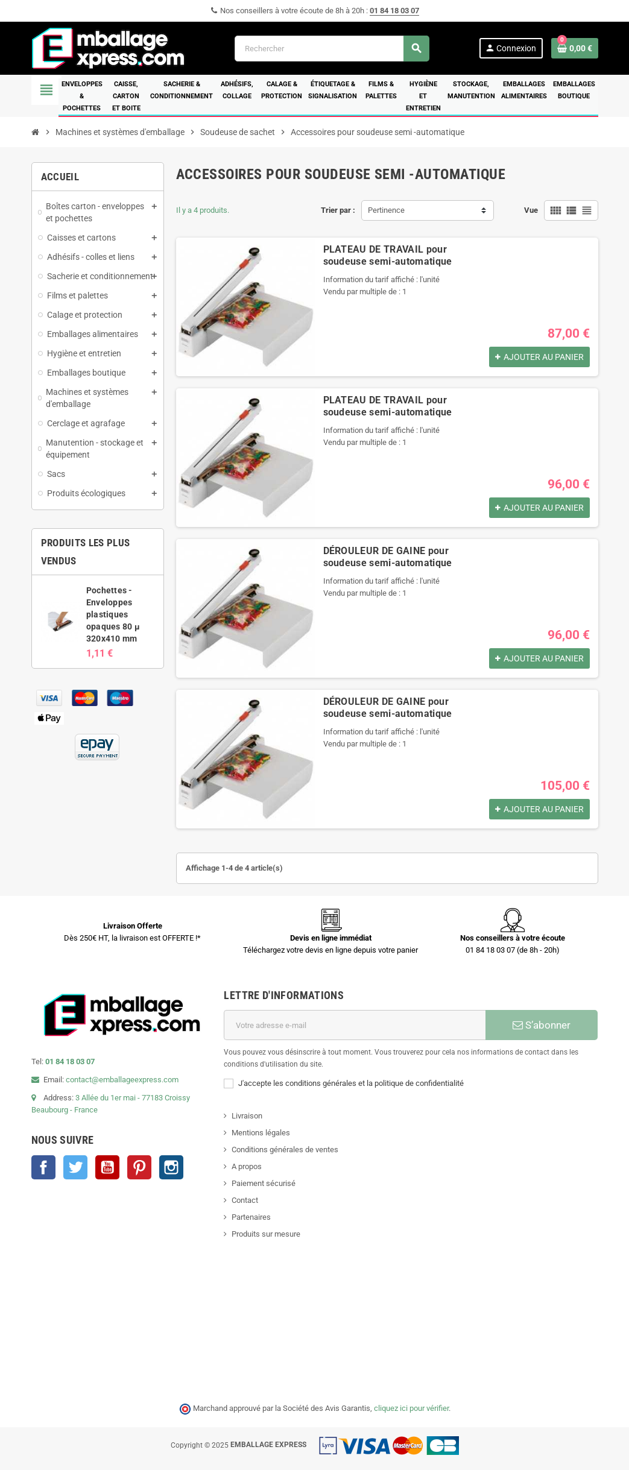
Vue (531, 210)
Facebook (43, 1167)
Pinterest (139, 1167)
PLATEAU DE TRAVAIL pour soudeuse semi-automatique (387, 255)
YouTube (107, 1167)
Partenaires (251, 1217)
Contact (245, 1200)
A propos (247, 1166)
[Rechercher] (332, 49)
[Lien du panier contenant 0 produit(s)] (574, 48)
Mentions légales (261, 1132)
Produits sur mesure (266, 1233)
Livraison (247, 1115)
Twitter (75, 1167)
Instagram (171, 1167)
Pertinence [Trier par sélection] (386, 210)
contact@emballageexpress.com (122, 1079)
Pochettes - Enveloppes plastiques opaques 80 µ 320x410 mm (113, 614)
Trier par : (338, 210)
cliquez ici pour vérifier (411, 1408)
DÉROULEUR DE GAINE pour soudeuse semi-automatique (387, 557)
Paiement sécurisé (264, 1183)
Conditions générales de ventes (285, 1149)
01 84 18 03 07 (394, 10)
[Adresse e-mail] (354, 1025)
